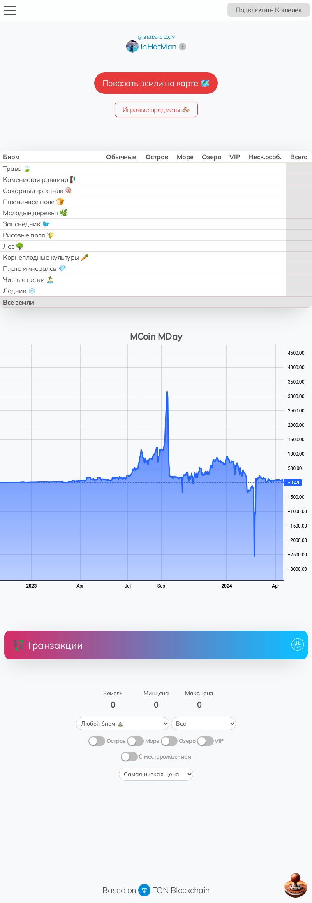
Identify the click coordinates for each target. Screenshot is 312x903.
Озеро (187, 741)
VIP (219, 741)
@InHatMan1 (150, 37)
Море (152, 741)
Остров (116, 741)
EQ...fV (169, 37)
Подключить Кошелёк (269, 10)
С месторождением (165, 756)
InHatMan (159, 46)
